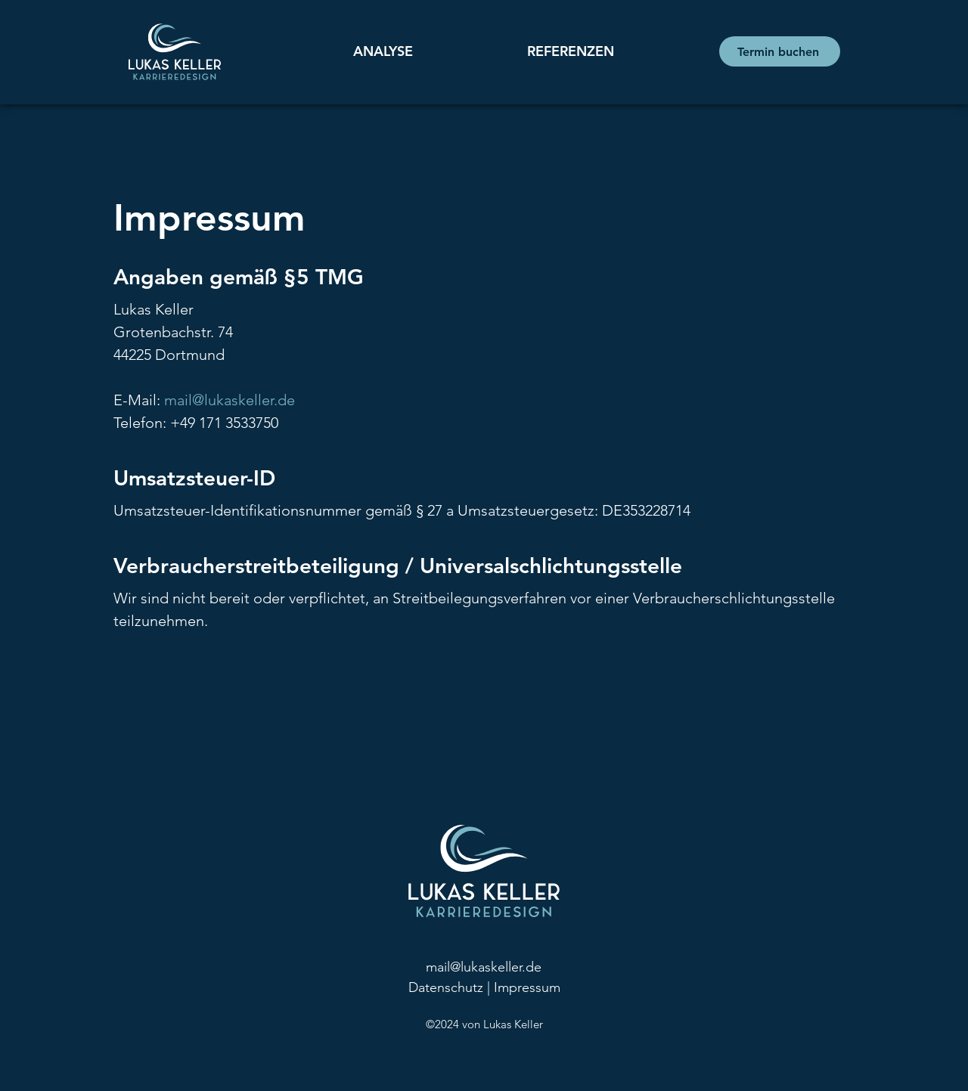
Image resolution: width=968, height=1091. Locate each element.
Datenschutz (445, 987)
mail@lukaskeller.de (229, 400)
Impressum (527, 987)
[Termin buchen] (779, 51)
